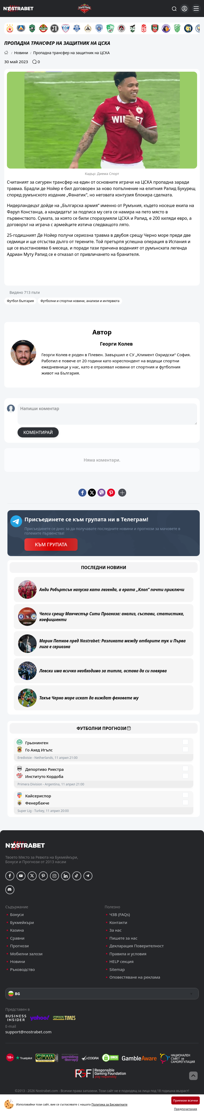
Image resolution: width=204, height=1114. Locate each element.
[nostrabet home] (25, 845)
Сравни (17, 938)
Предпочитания (185, 1109)
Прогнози (19, 945)
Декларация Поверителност (136, 945)
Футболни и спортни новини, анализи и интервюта (79, 301)
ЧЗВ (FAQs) (119, 914)
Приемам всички (185, 1100)
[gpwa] (47, 1057)
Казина (17, 930)
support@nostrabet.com (28, 1031)
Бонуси (17, 914)
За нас (115, 930)
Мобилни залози (26, 953)
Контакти (118, 922)
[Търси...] (174, 8)
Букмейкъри (22, 922)
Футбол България (20, 301)
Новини (21, 52)
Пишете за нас (123, 938)
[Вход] (184, 8)
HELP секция (121, 961)
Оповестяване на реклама (134, 977)
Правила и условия (127, 953)
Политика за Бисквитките (109, 1104)
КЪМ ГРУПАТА (51, 544)
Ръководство (22, 969)
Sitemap (117, 969)
